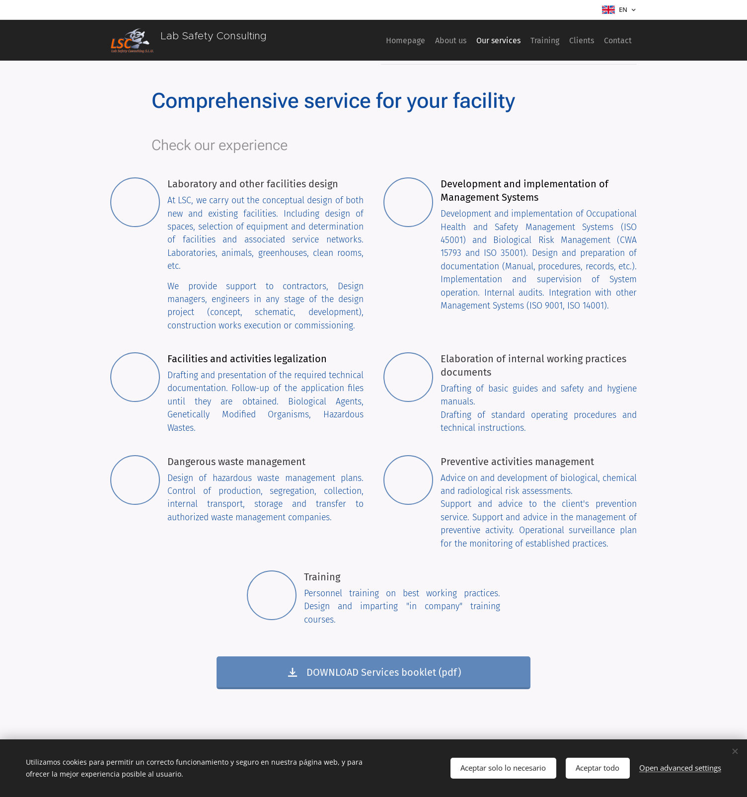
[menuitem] (364, 40)
